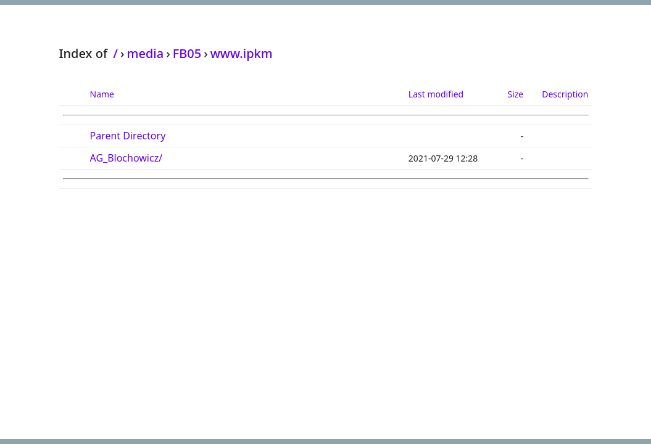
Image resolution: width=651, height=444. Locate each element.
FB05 (187, 53)
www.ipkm (241, 53)
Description (565, 94)
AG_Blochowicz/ (126, 158)
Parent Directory (128, 135)
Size (515, 94)
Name (102, 94)
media (145, 53)
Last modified (435, 94)
